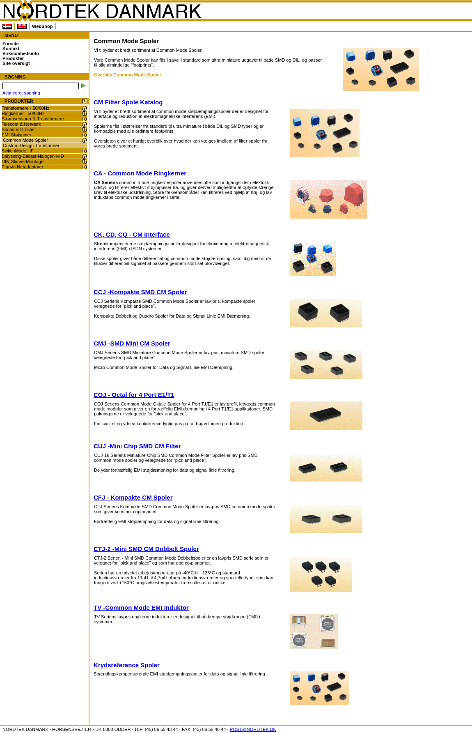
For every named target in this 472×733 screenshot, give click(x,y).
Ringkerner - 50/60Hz (23, 113)
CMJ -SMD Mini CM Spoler (132, 343)
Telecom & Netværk (21, 124)
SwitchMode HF (18, 150)
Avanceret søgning (21, 92)
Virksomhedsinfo (20, 53)
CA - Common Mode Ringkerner (140, 173)
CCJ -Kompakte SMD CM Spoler (140, 291)
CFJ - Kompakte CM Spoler (133, 497)
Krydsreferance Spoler (127, 665)
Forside (10, 43)
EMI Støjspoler (16, 134)
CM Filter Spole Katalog (128, 102)
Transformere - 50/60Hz (25, 108)
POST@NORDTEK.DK (253, 729)
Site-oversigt (16, 63)
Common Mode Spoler (25, 140)
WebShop (42, 26)
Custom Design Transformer (31, 145)
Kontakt (10, 48)
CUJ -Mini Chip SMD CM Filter (137, 446)
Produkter (13, 58)
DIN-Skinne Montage (23, 161)
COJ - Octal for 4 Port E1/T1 (134, 394)
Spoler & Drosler (18, 129)
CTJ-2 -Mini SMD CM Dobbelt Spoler (146, 548)
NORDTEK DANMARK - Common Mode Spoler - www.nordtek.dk (102, 11)
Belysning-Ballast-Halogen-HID (33, 156)
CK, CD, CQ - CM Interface (132, 234)
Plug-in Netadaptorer (23, 166)
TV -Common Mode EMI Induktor (141, 607)
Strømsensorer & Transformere (33, 118)
